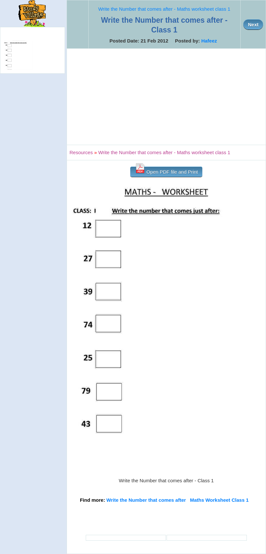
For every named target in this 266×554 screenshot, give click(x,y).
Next (253, 24)
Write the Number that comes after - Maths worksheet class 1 (164, 9)
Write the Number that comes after (146, 500)
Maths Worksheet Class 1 (219, 500)
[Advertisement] (166, 96)
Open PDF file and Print (166, 170)
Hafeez (209, 40)
